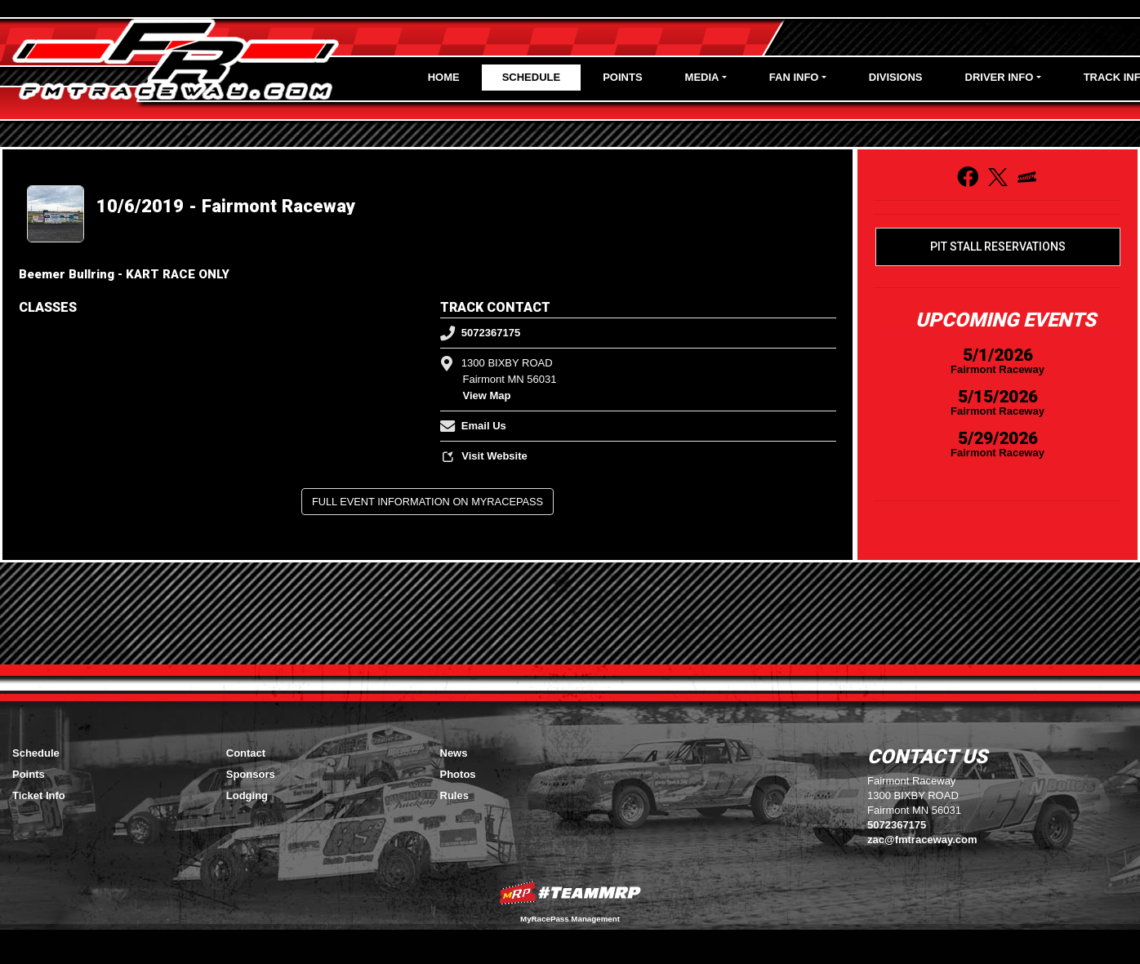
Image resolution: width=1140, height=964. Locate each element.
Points (622, 77)
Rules (454, 795)
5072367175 (480, 333)
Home (444, 77)
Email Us (473, 426)
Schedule (531, 77)
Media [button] (702, 77)
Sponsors (250, 774)
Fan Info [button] (794, 77)
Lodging (247, 795)
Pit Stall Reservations (998, 246)
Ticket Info (38, 795)
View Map (487, 395)
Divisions (896, 77)
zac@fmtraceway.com (922, 839)
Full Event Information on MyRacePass (427, 501)
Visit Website (484, 456)
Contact (245, 753)
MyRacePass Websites (570, 892)
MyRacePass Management (570, 918)
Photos (458, 774)
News (454, 753)
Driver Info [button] (999, 77)
